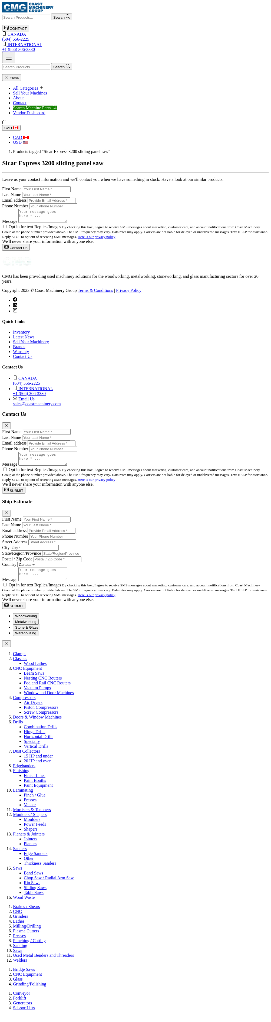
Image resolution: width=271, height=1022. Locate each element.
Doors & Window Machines (37, 724)
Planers (30, 851)
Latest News (24, 339)
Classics (20, 666)
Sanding (20, 953)
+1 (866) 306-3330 (135, 47)
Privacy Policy (128, 292)
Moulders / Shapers (30, 821)
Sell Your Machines (30, 93)
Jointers (30, 846)
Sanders (20, 856)
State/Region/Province (21, 558)
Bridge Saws (24, 976)
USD (20, 142)
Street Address (14, 546)
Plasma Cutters (26, 938)
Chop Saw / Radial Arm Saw (49, 885)
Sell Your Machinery (31, 344)
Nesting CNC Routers (43, 685)
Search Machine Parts (35, 108)
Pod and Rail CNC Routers (47, 690)
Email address (14, 200)
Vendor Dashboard (29, 112)
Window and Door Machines (49, 700)
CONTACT (15, 28)
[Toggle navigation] (8, 57)
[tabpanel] (135, 783)
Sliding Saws (35, 895)
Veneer (30, 812)
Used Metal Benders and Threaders (43, 962)
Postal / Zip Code (17, 563)
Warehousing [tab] (25, 640)
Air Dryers (33, 709)
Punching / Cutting (29, 948)
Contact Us (16, 249)
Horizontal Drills (38, 744)
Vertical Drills (36, 753)
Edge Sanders (36, 860)
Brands (19, 349)
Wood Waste (24, 904)
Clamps (19, 661)
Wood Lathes (35, 670)
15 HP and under (38, 763)
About (18, 98)
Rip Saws (32, 890)
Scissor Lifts (24, 1015)
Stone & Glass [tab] (26, 635)
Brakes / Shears (26, 914)
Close (11, 77)
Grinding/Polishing (29, 991)
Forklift (19, 1005)
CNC (17, 918)
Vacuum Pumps (37, 695)
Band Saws (33, 880)
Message (9, 223)
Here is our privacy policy (96, 239)
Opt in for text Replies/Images (35, 229)
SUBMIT (13, 495)
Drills (18, 729)
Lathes (19, 928)
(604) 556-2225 (135, 36)
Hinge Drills (34, 739)
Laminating (23, 797)
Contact (20, 102)
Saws (17, 875)
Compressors (24, 705)
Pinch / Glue (34, 802)
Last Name (11, 194)
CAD (11, 128)
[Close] (6, 428)
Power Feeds (35, 831)
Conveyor (21, 1000)
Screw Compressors (41, 719)
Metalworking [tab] (26, 629)
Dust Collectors (26, 758)
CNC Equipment (27, 675)
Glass (18, 986)
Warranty (21, 354)
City (6, 552)
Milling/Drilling (27, 933)
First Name (12, 189)
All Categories (28, 88)
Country (9, 569)
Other (29, 865)
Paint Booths (35, 787)
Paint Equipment (38, 792)
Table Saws (34, 899)
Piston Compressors (41, 714)
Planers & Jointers (29, 841)
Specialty (32, 748)
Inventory (21, 334)
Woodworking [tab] (26, 623)
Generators (22, 1010)
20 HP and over (37, 768)
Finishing (21, 778)
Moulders (32, 826)
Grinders (20, 923)
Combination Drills (40, 734)
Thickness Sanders (40, 870)
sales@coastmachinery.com (141, 404)
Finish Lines (34, 783)
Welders (20, 967)
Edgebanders (24, 773)
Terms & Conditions (95, 292)
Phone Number (15, 206)
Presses (30, 807)
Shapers (31, 836)
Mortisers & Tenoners (32, 817)
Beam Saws (34, 680)
